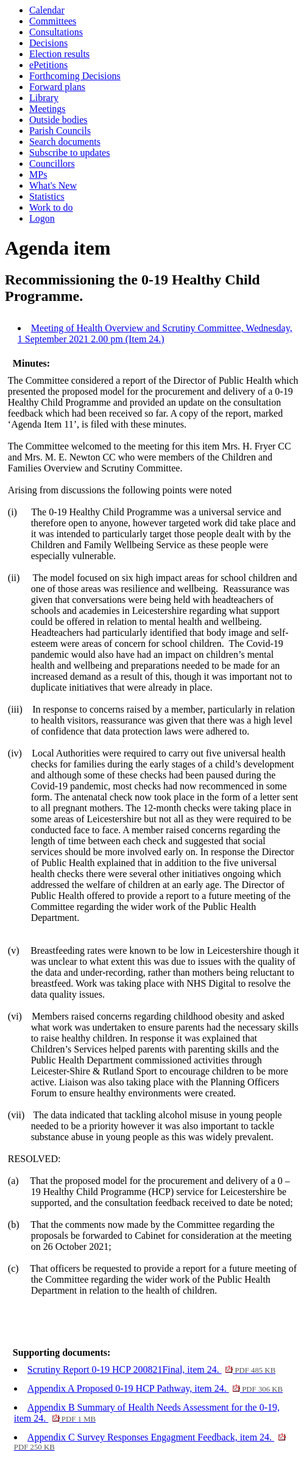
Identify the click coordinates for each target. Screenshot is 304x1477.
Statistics (47, 196)
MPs (38, 174)
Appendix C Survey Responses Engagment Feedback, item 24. (150, 1441)
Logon (42, 218)
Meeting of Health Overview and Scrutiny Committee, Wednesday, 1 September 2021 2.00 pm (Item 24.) (155, 333)
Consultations (56, 32)
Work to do (51, 207)
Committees (52, 21)
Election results (59, 54)
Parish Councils (60, 130)
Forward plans (57, 87)
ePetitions (48, 65)
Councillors (52, 163)
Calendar (47, 10)
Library (43, 98)
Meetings (47, 109)
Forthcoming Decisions (75, 76)
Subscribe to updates (69, 152)
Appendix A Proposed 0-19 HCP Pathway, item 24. (155, 1388)
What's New (53, 185)
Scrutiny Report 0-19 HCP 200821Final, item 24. (151, 1369)
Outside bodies (58, 120)
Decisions (48, 43)
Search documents (65, 141)
